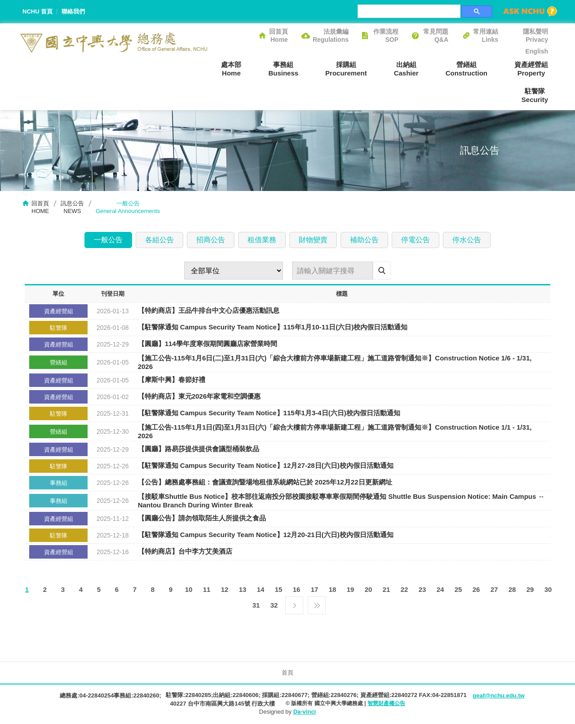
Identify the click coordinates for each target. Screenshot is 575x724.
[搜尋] (408, 11)
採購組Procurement (346, 69)
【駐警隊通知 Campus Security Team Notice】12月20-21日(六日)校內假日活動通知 (266, 535)
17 (314, 589)
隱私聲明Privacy (535, 35)
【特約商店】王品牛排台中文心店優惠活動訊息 (208, 311)
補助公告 (364, 240)
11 (207, 589)
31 (256, 605)
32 (274, 605)
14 (261, 589)
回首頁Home (278, 35)
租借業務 (262, 240)
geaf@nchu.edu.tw (498, 695)
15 (279, 589)
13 (243, 589)
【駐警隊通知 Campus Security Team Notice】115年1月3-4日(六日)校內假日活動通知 (269, 413)
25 (458, 589)
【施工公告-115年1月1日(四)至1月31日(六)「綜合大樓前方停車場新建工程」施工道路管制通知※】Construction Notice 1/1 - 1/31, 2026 (335, 431)
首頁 (287, 672)
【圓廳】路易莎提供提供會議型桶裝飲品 (198, 449)
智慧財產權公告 (386, 703)
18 (332, 589)
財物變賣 (313, 240)
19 (350, 589)
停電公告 (415, 240)
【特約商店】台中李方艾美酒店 (185, 551)
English (536, 51)
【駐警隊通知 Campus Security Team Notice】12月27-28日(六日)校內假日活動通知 (266, 466)
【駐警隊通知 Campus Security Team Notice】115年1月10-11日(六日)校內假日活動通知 (273, 327)
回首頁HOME (40, 207)
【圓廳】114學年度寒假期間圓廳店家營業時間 (207, 344)
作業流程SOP (385, 35)
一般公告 (108, 240)
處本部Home (231, 69)
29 (530, 589)
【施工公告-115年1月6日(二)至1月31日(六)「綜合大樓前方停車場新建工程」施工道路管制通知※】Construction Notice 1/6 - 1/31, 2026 (335, 362)
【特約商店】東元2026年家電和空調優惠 (199, 396)
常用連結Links (485, 35)
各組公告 (159, 240)
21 (386, 589)
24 (440, 589)
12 (225, 589)
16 (297, 589)
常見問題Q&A (435, 35)
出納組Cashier (406, 69)
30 (548, 589)
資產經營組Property (531, 69)
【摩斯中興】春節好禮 (171, 380)
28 (512, 589)
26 (476, 589)
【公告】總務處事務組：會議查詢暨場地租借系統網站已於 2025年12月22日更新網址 (265, 482)
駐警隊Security (535, 95)
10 (189, 589)
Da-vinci (304, 711)
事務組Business (283, 69)
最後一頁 (317, 603)
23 (422, 589)
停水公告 (466, 240)
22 (404, 589)
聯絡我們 (73, 11)
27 (494, 589)
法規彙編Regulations (331, 35)
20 (368, 589)
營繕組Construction (466, 69)
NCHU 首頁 (37, 11)
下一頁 (294, 603)
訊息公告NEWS (72, 207)
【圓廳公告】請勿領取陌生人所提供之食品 (202, 518)
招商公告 (210, 240)
